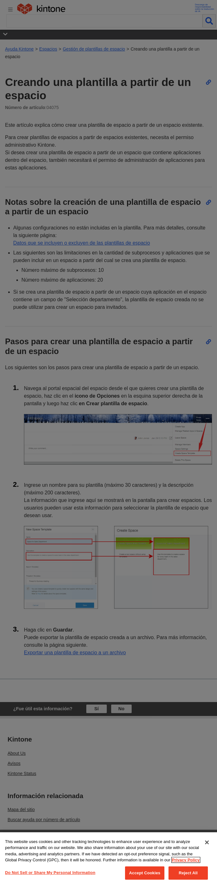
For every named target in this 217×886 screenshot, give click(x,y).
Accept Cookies (144, 873)
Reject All (188, 873)
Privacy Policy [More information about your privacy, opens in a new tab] (186, 860)
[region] (108, 859)
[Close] (207, 842)
